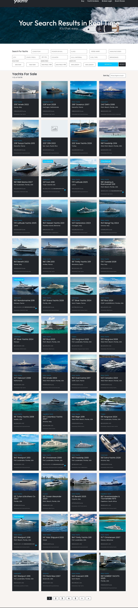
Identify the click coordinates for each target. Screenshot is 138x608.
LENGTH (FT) (72, 61)
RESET (122, 64)
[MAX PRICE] (61, 65)
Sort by (106, 75)
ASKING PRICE (44, 61)
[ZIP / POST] (44, 57)
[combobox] (40, 51)
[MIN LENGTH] (75, 65)
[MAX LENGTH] (89, 65)
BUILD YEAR (15, 61)
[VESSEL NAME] (97, 51)
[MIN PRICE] (47, 65)
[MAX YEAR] (32, 65)
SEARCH (108, 64)
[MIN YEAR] (18, 65)
